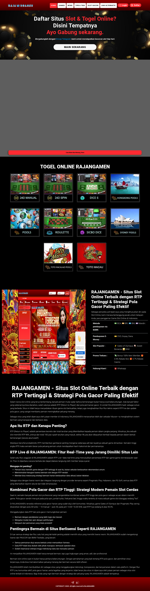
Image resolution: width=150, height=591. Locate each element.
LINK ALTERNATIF (108, 5)
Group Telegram (63, 39)
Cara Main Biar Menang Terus (75, 152)
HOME (53, 5)
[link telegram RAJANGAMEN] (72, 583)
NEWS (70, 5)
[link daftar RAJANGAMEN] (20, 5)
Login (123, 5)
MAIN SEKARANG (75, 47)
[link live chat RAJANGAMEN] (77, 583)
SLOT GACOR (93, 5)
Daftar (135, 5)
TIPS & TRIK (80, 5)
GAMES (62, 5)
